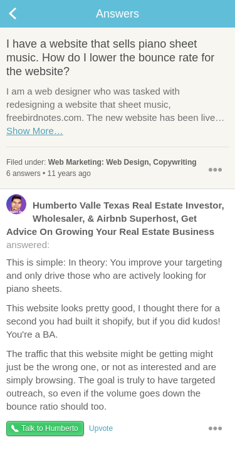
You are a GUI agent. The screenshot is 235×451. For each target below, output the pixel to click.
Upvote (101, 428)
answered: (115, 224)
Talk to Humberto (49, 428)
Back (25, 14)
